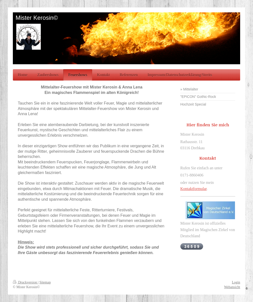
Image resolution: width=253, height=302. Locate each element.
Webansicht (232, 287)
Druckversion (25, 282)
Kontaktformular (193, 189)
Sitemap (45, 282)
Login (236, 282)
